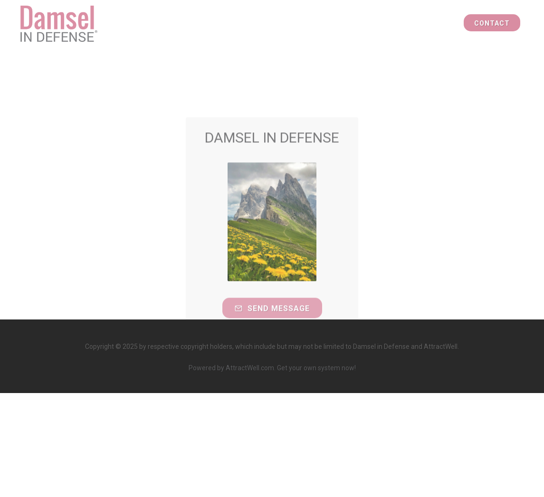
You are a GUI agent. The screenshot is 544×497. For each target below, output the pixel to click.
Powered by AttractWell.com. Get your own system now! (272, 368)
